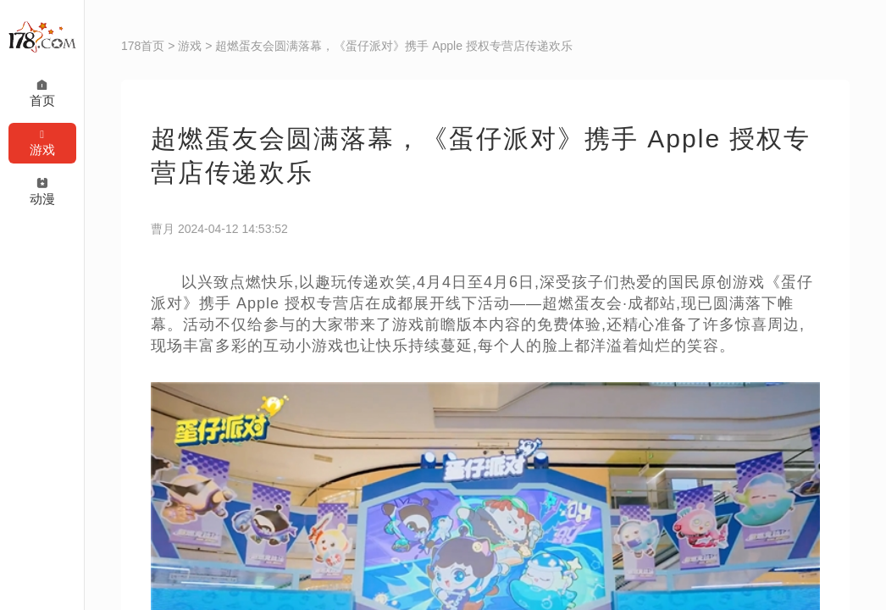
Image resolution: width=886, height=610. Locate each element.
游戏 (190, 46)
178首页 (142, 46)
